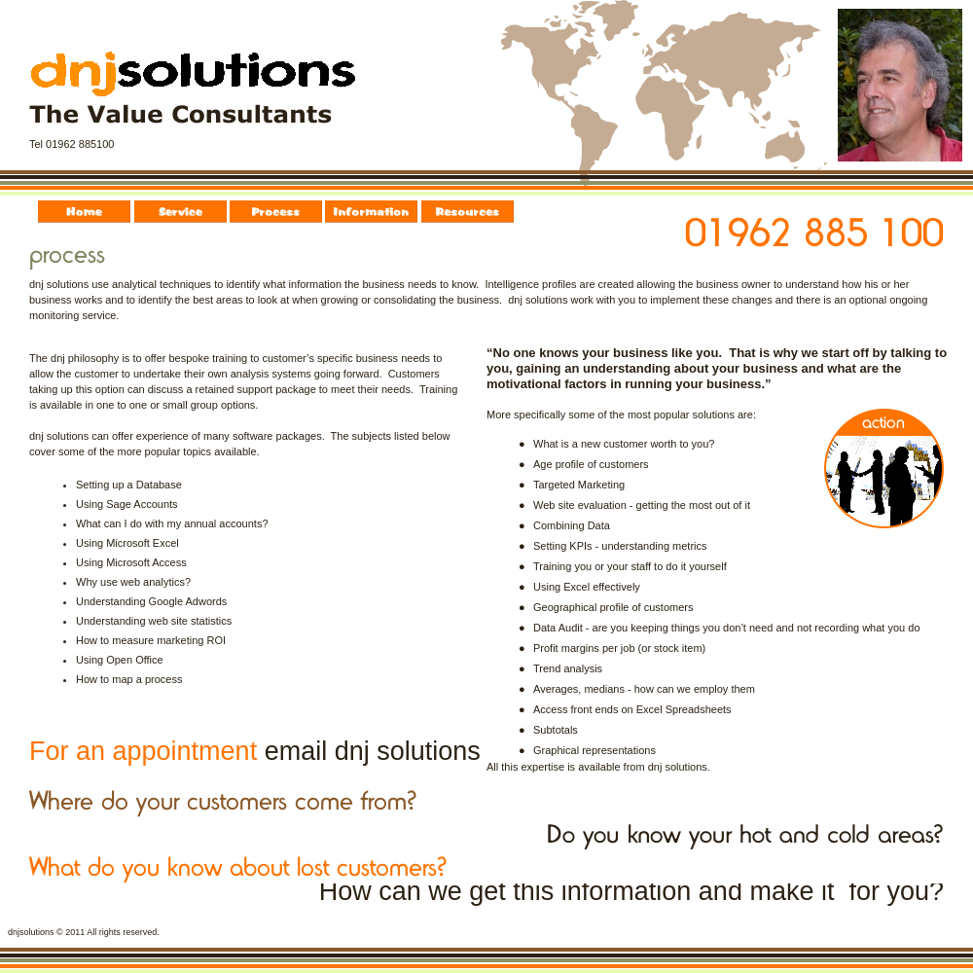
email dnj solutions (373, 751)
